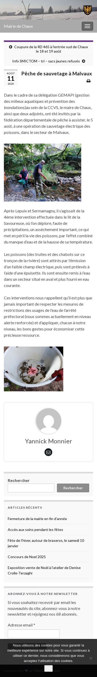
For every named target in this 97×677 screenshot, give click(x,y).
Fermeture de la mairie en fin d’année (37, 518)
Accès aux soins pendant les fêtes (35, 529)
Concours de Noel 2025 (27, 556)
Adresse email (21, 624)
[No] (90, 658)
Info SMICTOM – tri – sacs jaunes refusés (46, 61)
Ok (48, 668)
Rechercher (19, 480)
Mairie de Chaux (18, 26)
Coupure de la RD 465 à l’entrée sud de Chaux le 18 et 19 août (51, 49)
